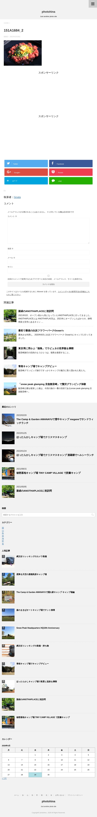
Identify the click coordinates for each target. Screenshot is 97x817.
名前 (10, 249)
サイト (10, 267)
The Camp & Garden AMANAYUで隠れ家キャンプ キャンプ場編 (45, 592)
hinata (17, 197)
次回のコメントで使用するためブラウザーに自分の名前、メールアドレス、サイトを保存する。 (46, 279)
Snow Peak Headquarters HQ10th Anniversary (37, 628)
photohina (48, 11)
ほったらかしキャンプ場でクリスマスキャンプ (41, 437)
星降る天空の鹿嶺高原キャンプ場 (31, 574)
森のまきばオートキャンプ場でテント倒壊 (35, 610)
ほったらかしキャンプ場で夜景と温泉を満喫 (36, 681)
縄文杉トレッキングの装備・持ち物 (32, 646)
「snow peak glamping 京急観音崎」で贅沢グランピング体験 (52, 384)
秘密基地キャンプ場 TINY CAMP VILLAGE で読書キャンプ (48, 473)
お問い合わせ (59, 795)
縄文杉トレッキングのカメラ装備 (31, 556)
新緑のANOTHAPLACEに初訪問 (36, 311)
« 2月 (4, 778)
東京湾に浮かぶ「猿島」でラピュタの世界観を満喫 (46, 348)
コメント (12, 216)
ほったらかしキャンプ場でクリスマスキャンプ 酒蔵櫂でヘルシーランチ (55, 455)
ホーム (16, 795)
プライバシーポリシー (75, 795)
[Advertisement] (48, 95)
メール (11, 258)
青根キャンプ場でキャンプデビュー (37, 366)
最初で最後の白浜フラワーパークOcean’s (41, 330)
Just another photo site (48, 806)
